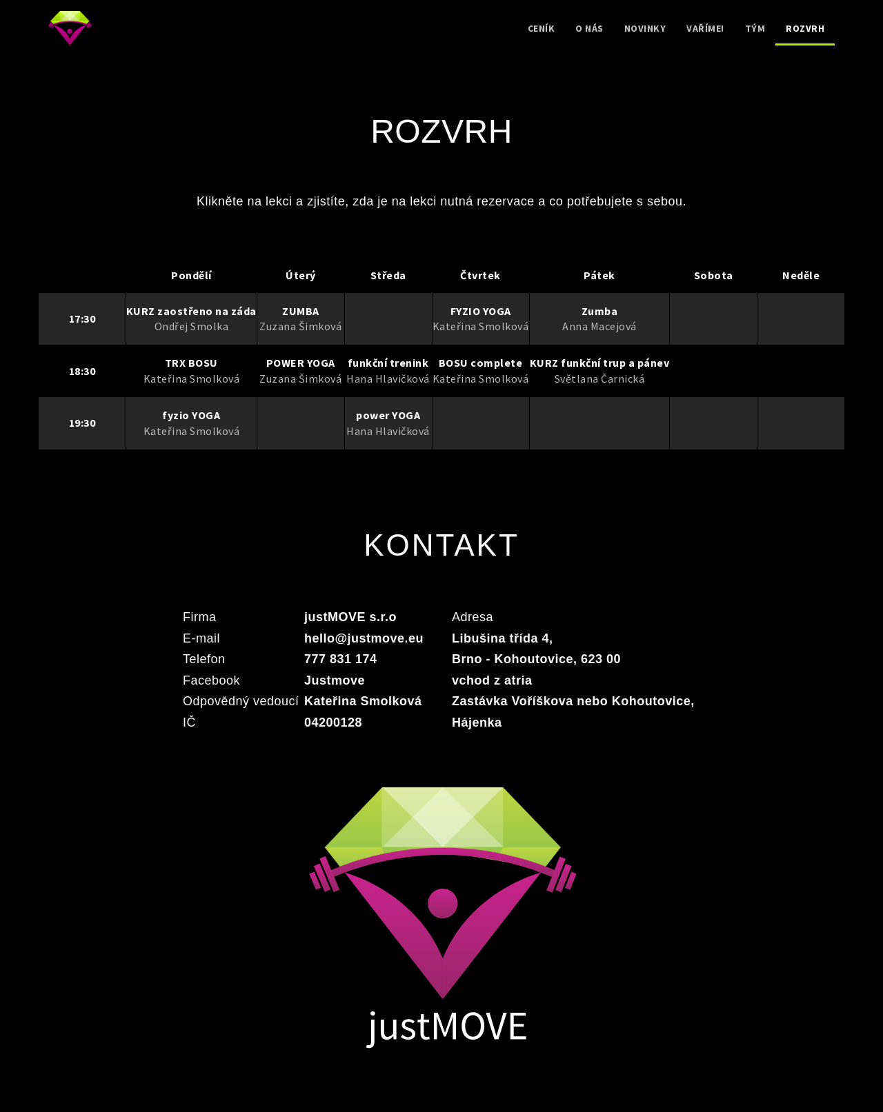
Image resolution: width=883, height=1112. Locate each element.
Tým (755, 28)
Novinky (645, 28)
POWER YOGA (300, 363)
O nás (589, 28)
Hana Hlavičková (388, 378)
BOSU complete (481, 363)
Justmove (334, 680)
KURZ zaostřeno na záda (191, 311)
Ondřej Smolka (192, 326)
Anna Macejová (599, 326)
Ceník (541, 28)
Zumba (600, 311)
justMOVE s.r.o (350, 617)
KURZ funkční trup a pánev (600, 363)
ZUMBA (300, 311)
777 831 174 (340, 659)
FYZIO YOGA (480, 311)
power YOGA (388, 415)
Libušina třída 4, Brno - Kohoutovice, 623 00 (536, 649)
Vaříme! (705, 28)
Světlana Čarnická (600, 378)
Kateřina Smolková (481, 326)
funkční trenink (388, 363)
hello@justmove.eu (364, 638)
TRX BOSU (191, 363)
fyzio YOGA (191, 415)
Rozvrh (805, 28)
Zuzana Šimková (300, 326)
